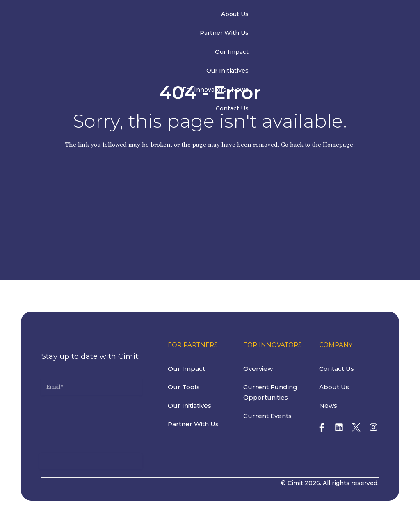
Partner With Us (162, 15)
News (334, 15)
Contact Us (364, 15)
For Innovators (299, 15)
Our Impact (208, 15)
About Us (119, 15)
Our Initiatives (251, 15)
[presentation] (103, 413)
